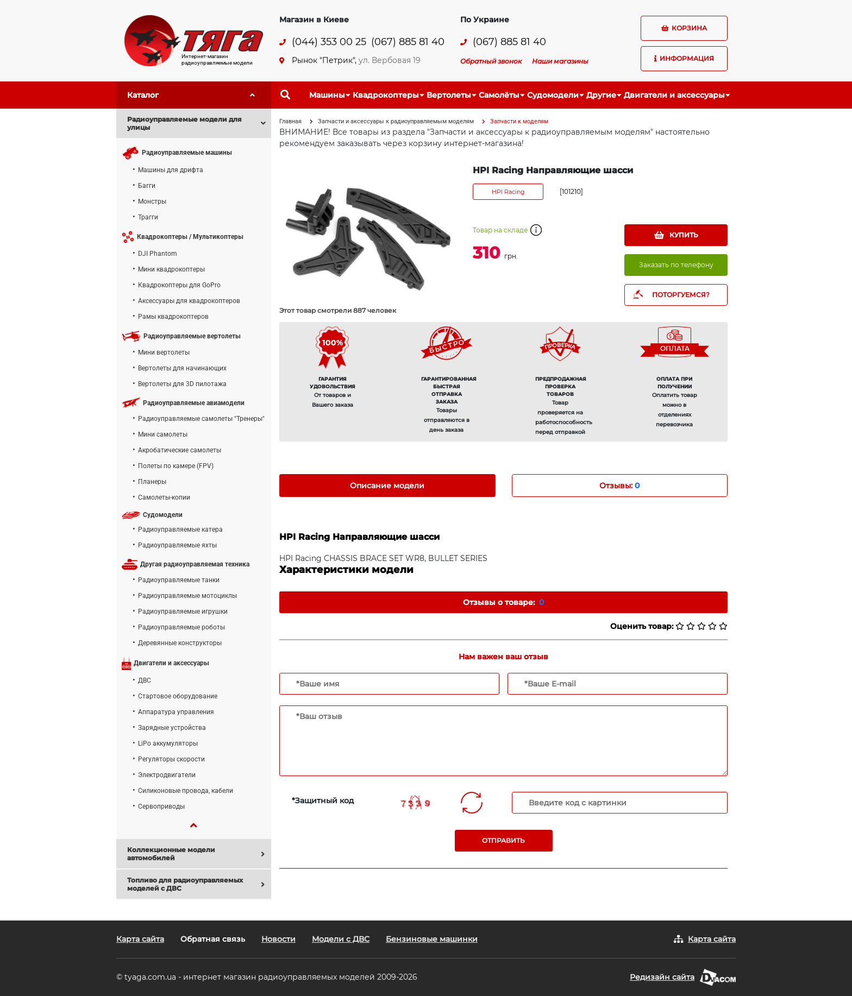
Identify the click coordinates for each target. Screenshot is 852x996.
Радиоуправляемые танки (179, 580)
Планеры (152, 482)
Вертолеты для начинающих (182, 368)
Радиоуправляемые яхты (177, 545)
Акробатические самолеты (179, 450)
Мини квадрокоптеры (171, 269)
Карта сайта (140, 939)
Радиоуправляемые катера (180, 529)
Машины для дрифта (170, 170)
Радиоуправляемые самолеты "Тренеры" (201, 419)
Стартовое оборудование (177, 696)
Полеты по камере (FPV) (176, 466)
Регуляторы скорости (171, 759)
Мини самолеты (162, 434)
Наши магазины (560, 61)
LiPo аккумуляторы (168, 743)
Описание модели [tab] (387, 485)
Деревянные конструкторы (180, 643)
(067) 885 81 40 (407, 42)
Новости (278, 939)
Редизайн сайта (662, 977)
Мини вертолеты (164, 352)
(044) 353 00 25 (329, 42)
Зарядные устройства (172, 728)
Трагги (148, 217)
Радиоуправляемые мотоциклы (187, 596)
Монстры (152, 201)
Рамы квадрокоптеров (173, 316)
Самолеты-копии (164, 497)
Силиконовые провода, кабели (185, 791)
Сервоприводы (161, 806)
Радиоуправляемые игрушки (183, 611)
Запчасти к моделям (519, 121)
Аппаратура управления (176, 712)
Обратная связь (212, 939)
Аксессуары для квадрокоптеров (189, 301)
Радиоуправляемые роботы (181, 627)
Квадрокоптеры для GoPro (179, 285)
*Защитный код (323, 800)
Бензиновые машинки (432, 939)
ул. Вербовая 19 (390, 60)
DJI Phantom (157, 253)
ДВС (144, 680)
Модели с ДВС (340, 939)
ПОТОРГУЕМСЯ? (681, 295)
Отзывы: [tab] (619, 485)
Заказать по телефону (676, 265)
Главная (290, 121)
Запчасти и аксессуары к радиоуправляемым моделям (396, 121)
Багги (146, 186)
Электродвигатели (167, 775)
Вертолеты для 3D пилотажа (182, 384)
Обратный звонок (491, 61)
